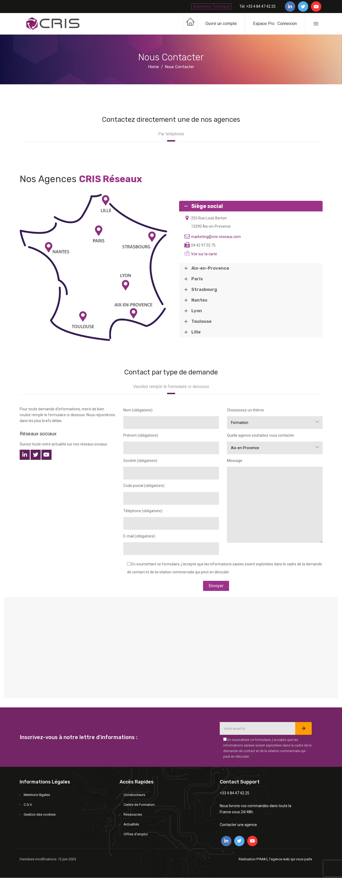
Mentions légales (37, 795)
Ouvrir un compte (221, 23)
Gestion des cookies (40, 814)
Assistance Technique (211, 6)
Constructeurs (134, 795)
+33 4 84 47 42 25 (234, 793)
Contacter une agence (238, 825)
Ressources (133, 814)
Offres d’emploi (136, 834)
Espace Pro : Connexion (275, 23)
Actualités (131, 824)
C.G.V (28, 805)
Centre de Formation (139, 805)
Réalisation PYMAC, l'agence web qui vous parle (275, 859)
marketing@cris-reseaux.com (216, 237)
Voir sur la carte (204, 254)
